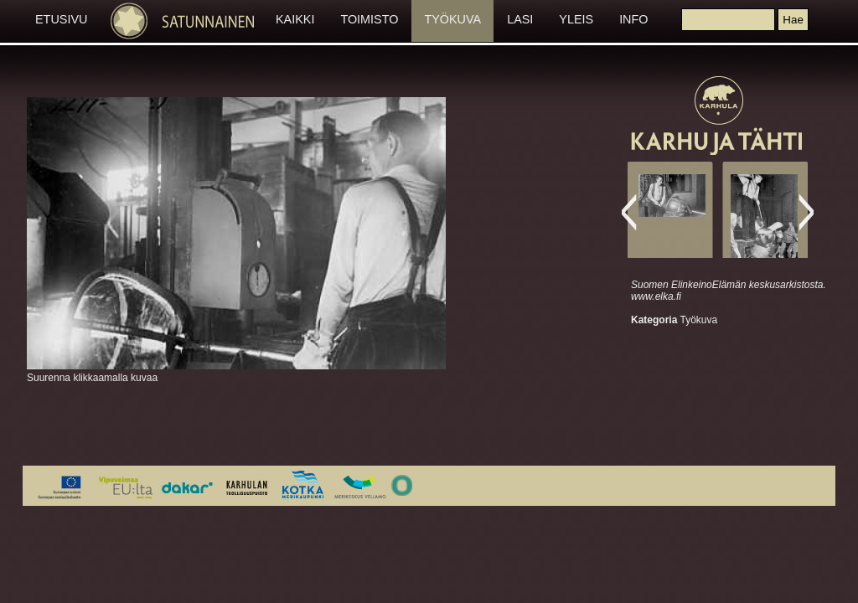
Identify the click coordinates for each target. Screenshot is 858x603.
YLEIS (576, 19)
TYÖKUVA (452, 19)
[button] (793, 19)
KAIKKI (295, 19)
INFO (633, 19)
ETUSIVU (61, 19)
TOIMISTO (369, 19)
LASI (520, 19)
